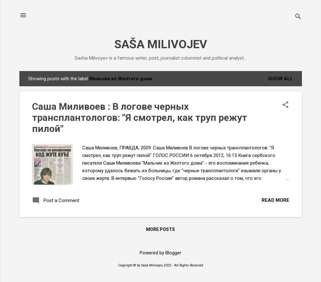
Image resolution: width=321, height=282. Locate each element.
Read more (275, 200)
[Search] (298, 17)
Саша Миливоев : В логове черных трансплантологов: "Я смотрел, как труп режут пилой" (139, 117)
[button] (285, 105)
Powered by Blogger (160, 253)
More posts (160, 229)
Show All (280, 79)
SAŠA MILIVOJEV (160, 44)
